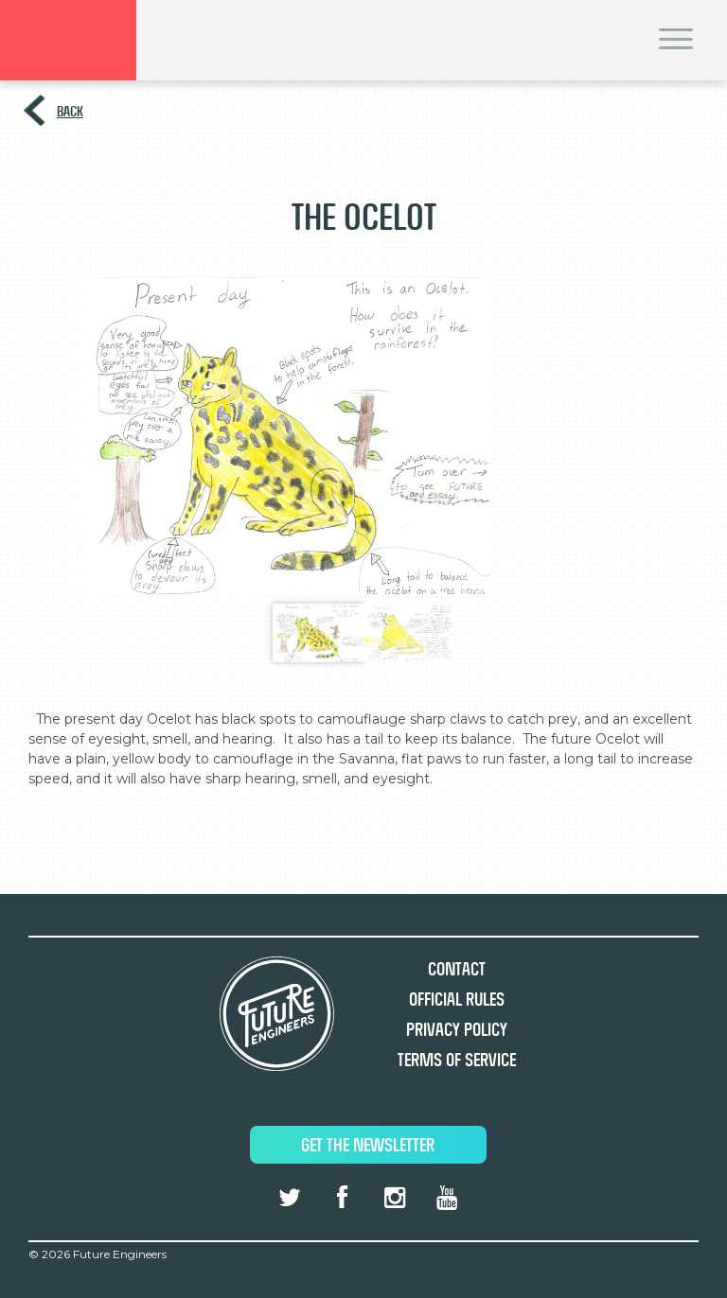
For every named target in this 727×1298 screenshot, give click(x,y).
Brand (68, 40)
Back (70, 111)
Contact (457, 969)
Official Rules (457, 999)
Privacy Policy (456, 1030)
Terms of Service (457, 1060)
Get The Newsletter (367, 1145)
